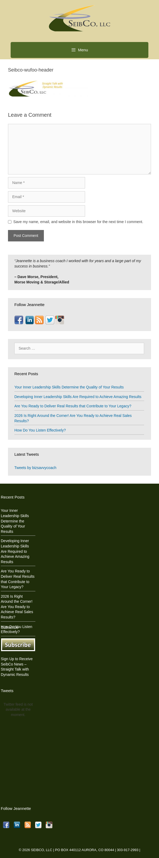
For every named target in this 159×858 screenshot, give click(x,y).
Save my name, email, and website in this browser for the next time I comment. (78, 222)
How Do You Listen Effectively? (40, 430)
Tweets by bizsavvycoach (35, 468)
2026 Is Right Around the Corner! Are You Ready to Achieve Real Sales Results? (17, 606)
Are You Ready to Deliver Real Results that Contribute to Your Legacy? (72, 406)
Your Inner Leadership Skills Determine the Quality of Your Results (69, 387)
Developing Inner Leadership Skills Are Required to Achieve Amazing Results (77, 397)
